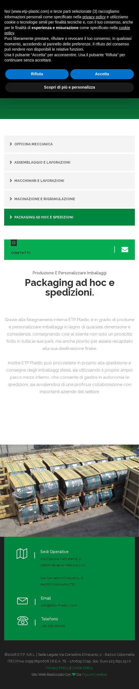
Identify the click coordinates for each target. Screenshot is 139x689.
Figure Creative (94, 674)
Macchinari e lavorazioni (39, 181)
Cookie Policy (82, 668)
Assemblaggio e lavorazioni (42, 162)
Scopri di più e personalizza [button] (69, 87)
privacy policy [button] (94, 17)
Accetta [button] (102, 74)
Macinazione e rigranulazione (44, 199)
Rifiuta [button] (37, 74)
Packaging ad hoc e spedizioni (43, 217)
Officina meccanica (33, 144)
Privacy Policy (57, 668)
